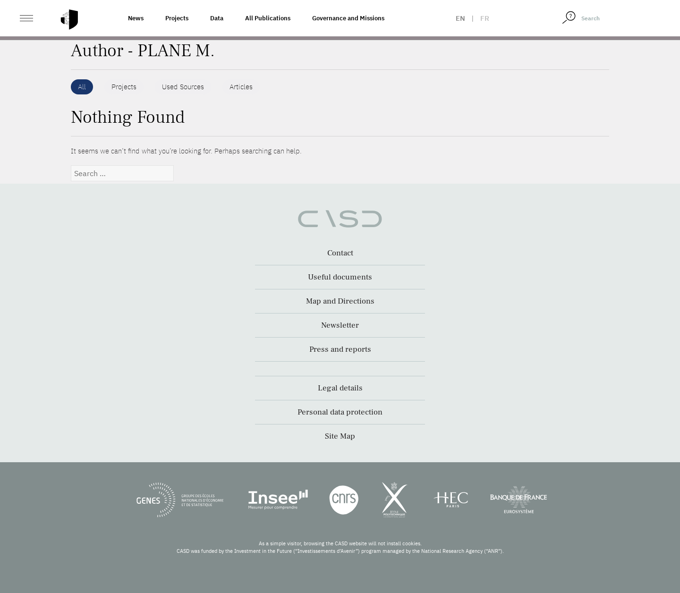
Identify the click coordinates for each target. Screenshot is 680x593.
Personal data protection (340, 412)
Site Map (340, 436)
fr (484, 18)
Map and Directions (340, 301)
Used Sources (183, 86)
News (136, 18)
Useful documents (340, 277)
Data (216, 18)
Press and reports (340, 349)
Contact (340, 253)
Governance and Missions (348, 18)
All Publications (267, 18)
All (82, 86)
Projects (176, 18)
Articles (241, 86)
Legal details (340, 388)
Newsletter (340, 325)
